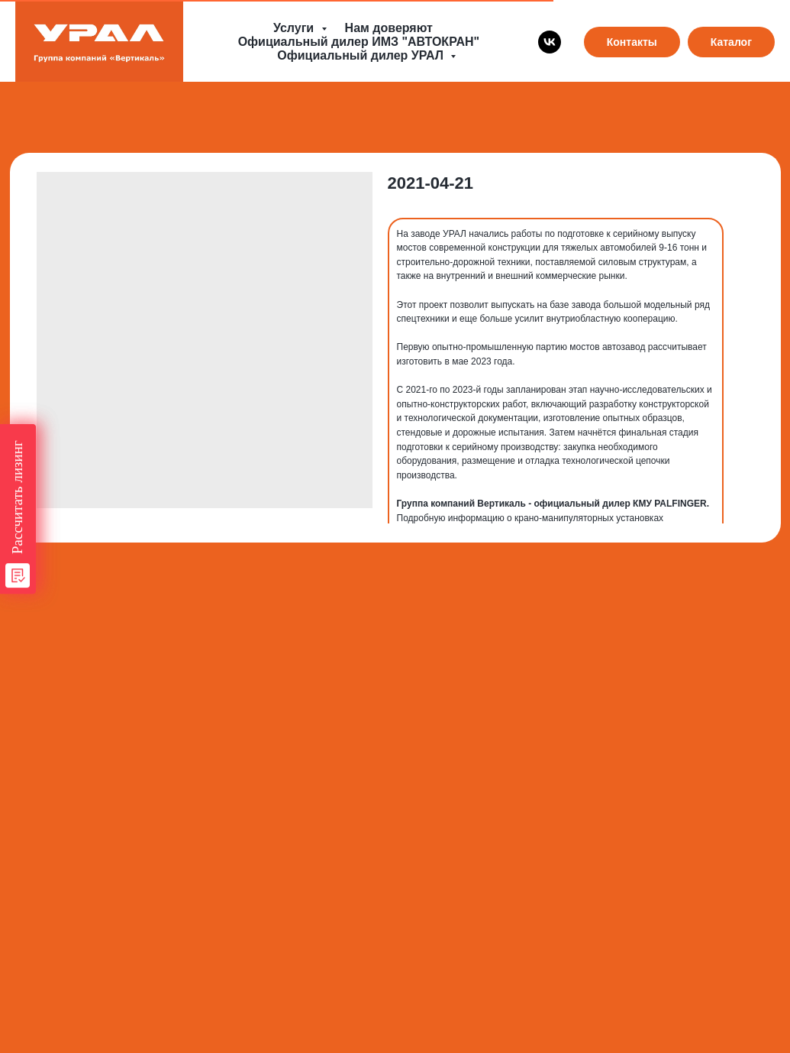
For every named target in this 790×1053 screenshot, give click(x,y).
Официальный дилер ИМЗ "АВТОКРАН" (358, 41)
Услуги (295, 27)
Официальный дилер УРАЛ (362, 55)
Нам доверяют (389, 27)
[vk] (549, 42)
